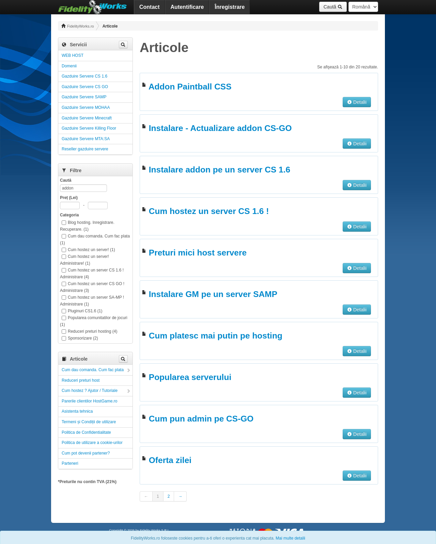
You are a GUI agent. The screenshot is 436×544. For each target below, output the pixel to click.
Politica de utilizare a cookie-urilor (92, 442)
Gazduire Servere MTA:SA (86, 138)
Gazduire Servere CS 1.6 (84, 76)
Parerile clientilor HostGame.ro (89, 401)
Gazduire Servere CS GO (85, 86)
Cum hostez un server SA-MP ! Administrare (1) (92, 301)
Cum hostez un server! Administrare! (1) (84, 260)
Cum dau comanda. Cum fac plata (93, 369)
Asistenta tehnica (77, 411)
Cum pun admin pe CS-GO (201, 418)
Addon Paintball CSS (190, 86)
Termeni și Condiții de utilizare (89, 421)
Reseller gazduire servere (85, 149)
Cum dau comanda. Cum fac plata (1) (95, 239)
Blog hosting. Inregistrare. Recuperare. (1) (87, 226)
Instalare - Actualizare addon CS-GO (220, 128)
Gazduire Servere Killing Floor (89, 128)
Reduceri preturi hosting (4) (89, 331)
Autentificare (187, 7)
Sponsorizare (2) (80, 338)
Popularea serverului (190, 377)
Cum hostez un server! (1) (88, 249)
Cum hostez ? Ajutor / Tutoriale (90, 390)
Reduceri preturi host (80, 380)
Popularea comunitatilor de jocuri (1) (93, 321)
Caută (333, 7)
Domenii (69, 66)
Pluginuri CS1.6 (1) (82, 311)
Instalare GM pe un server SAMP (213, 294)
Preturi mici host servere (198, 252)
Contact (149, 7)
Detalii (357, 102)
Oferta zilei (170, 460)
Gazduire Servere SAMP (84, 97)
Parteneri (70, 463)
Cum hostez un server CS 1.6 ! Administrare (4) (92, 273)
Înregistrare (230, 7)
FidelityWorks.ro (77, 25)
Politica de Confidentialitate (86, 432)
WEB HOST (72, 55)
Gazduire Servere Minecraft (87, 118)
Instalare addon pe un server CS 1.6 (219, 169)
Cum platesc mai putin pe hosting (215, 335)
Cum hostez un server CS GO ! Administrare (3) (92, 287)
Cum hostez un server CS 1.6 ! (209, 211)
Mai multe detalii (290, 538)
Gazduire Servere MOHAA (86, 107)
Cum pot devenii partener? (86, 453)
